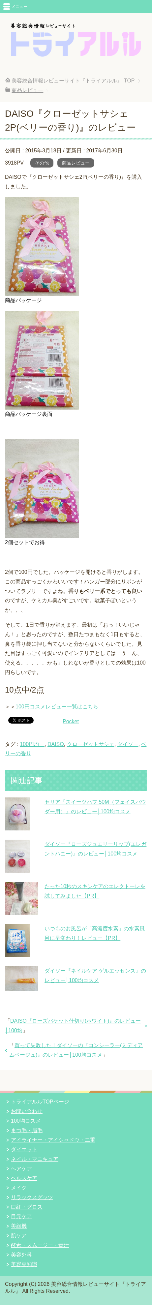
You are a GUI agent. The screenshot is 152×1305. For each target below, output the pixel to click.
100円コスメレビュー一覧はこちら (56, 706)
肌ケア (19, 1235)
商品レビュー (76, 163)
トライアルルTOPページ (40, 1101)
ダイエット (24, 1149)
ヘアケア (21, 1168)
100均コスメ (26, 1121)
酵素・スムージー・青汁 (40, 1245)
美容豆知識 (24, 1264)
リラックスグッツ (32, 1197)
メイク (19, 1188)
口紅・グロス (27, 1207)
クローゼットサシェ (90, 744)
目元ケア (21, 1216)
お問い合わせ (27, 1111)
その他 (42, 163)
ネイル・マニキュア (34, 1159)
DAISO (55, 744)
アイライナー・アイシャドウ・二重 (53, 1140)
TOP (73, 80)
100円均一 (32, 744)
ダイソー (127, 744)
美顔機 (19, 1226)
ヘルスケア (24, 1178)
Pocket (71, 721)
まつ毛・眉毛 (27, 1130)
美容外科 (21, 1255)
